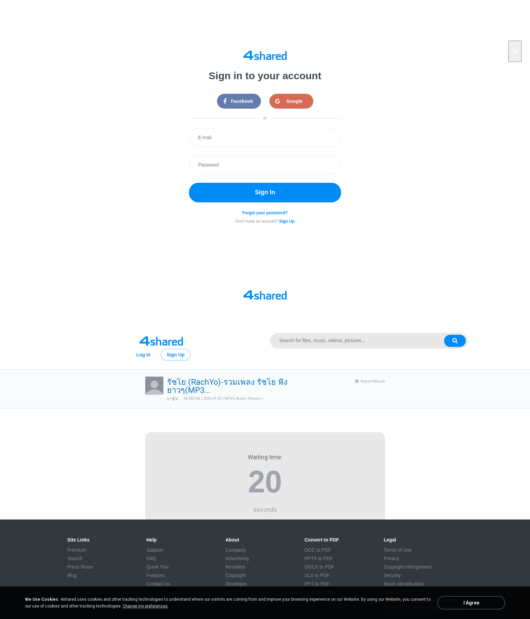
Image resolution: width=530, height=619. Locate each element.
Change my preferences (145, 606)
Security (392, 575)
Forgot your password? (265, 213)
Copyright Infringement (408, 567)
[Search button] (455, 341)
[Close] (515, 51)
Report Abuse (373, 381)
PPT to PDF (317, 584)
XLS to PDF (317, 575)
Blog (72, 575)
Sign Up (176, 354)
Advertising (237, 558)
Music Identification (404, 584)
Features (155, 575)
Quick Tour (157, 567)
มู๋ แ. (175, 398)
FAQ (151, 558)
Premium (76, 550)
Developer (236, 584)
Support (154, 550)
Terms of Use (397, 550)
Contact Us (158, 584)
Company (235, 550)
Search (74, 558)
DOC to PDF (318, 550)
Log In (143, 354)
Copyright (235, 575)
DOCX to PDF (319, 567)
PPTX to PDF (319, 558)
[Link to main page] (161, 341)
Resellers (235, 567)
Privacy (391, 558)
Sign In (265, 192)
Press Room (80, 567)
